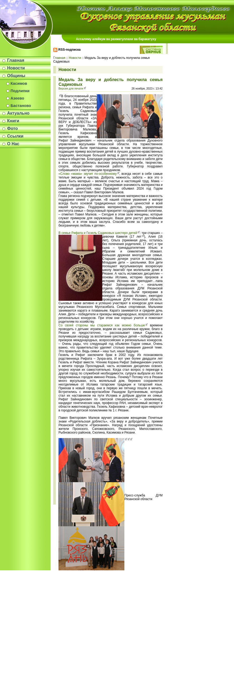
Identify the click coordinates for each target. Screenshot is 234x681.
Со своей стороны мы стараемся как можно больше (101, 325)
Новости (16, 68)
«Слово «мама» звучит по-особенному (87, 174)
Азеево (17, 98)
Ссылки (15, 136)
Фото (12, 128)
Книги (13, 121)
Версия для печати (70, 88)
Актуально (18, 113)
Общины (16, 75)
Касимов (19, 83)
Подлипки (20, 91)
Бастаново (21, 106)
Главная (15, 60)
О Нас (13, 144)
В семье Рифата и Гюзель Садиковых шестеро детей (97, 233)
